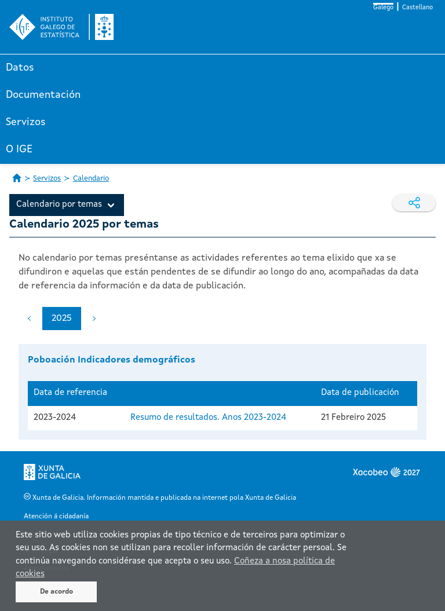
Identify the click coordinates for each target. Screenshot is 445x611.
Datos (20, 68)
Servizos (26, 122)
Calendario (91, 178)
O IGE (19, 149)
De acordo (56, 591)
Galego (383, 8)
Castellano (417, 8)
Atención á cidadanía (56, 516)
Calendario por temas (59, 204)
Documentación (43, 95)
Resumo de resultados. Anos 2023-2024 (208, 418)
